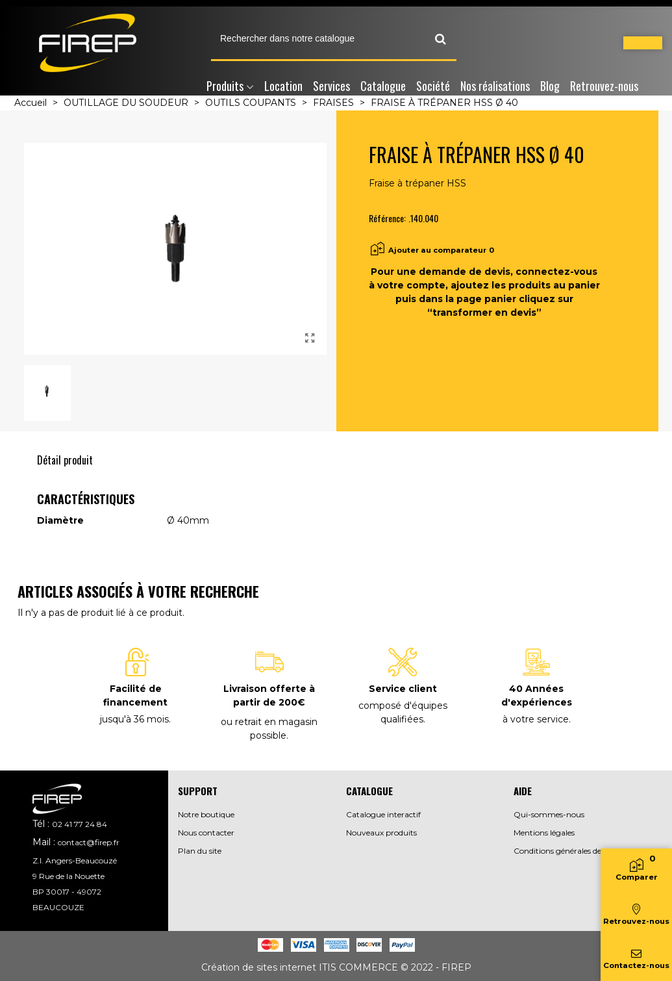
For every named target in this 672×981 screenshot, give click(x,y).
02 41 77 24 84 (79, 824)
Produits (224, 85)
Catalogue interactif (383, 814)
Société (433, 85)
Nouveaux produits (381, 832)
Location (283, 85)
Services (331, 85)
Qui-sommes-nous (549, 814)
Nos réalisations (495, 85)
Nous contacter (206, 832)
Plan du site (199, 851)
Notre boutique (206, 814)
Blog (550, 85)
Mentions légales (544, 832)
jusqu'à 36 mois (134, 719)
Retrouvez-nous (604, 85)
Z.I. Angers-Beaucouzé (74, 860)
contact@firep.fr (88, 842)
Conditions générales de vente (569, 851)
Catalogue (383, 85)
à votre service (536, 719)
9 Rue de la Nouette (68, 876)
